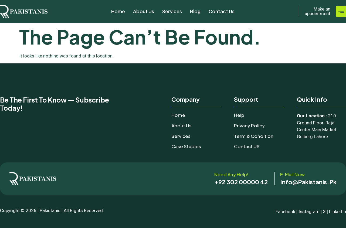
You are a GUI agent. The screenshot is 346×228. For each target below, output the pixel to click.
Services (172, 11)
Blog (195, 11)
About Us (143, 11)
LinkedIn (337, 211)
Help (239, 115)
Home (118, 11)
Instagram (309, 211)
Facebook (285, 211)
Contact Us (222, 11)
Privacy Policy (249, 125)
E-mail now (292, 174)
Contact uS (247, 146)
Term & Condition (253, 136)
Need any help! (231, 174)
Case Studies (186, 146)
